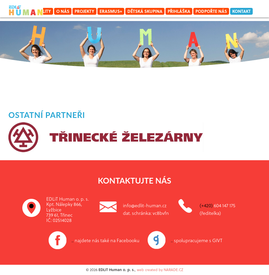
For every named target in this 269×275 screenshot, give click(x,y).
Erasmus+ (111, 11)
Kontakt (241, 11)
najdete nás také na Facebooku (105, 240)
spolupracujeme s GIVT (197, 240)
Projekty (84, 11)
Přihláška (179, 11)
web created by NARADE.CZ (160, 269)
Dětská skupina (144, 11)
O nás (62, 11)
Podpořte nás (211, 11)
